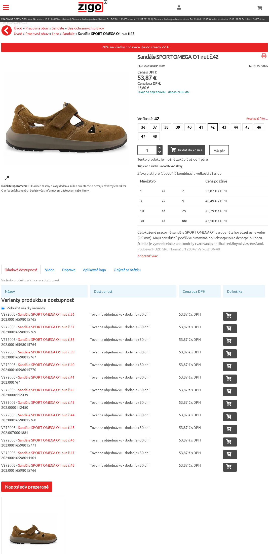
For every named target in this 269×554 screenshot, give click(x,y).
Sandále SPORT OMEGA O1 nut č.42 (46, 389)
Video (49, 269)
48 (155, 136)
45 (247, 127)
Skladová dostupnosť (21, 269)
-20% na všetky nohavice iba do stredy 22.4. (135, 47)
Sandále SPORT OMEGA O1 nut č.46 (46, 440)
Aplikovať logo (94, 269)
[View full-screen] (7, 178)
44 (236, 127)
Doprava (68, 269)
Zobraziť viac (147, 255)
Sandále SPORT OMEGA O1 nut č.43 (46, 402)
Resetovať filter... (257, 118)
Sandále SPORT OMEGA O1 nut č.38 (46, 339)
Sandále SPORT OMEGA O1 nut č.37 (46, 326)
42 (213, 127)
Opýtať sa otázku (127, 269)
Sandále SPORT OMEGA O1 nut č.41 (46, 377)
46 (259, 127)
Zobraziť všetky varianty (23, 308)
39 (178, 127)
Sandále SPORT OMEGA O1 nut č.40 (46, 364)
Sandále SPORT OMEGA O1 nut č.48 (46, 465)
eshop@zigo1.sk (36, 23)
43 (224, 127)
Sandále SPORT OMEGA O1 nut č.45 (46, 427)
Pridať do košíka (186, 149)
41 (201, 127)
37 (155, 127)
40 (189, 127)
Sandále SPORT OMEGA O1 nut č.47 (46, 452)
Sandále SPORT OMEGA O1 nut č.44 (46, 415)
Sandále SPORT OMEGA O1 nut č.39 (46, 352)
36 (143, 127)
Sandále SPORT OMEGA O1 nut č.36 (46, 314)
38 (166, 127)
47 (143, 136)
